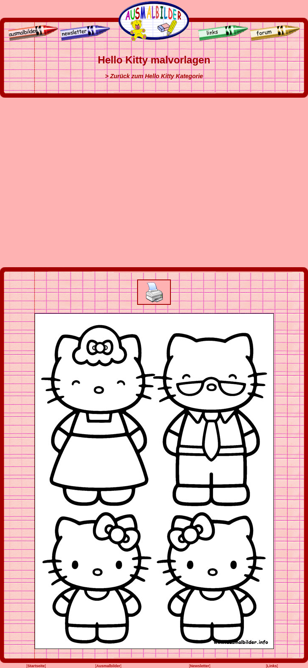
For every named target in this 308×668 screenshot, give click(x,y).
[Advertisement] (84, 182)
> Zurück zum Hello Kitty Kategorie (154, 76)
